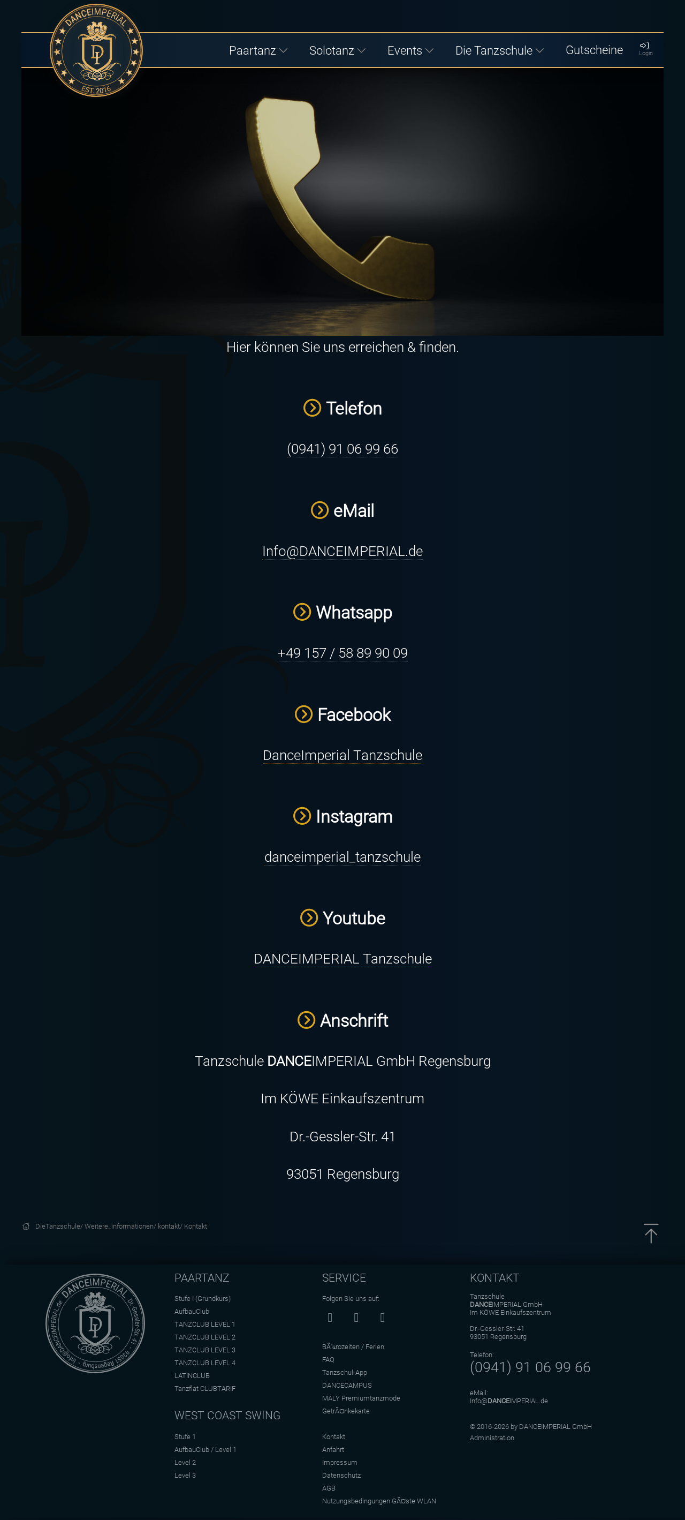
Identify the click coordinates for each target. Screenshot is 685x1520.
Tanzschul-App (344, 1372)
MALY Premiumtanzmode (361, 1398)
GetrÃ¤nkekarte (346, 1411)
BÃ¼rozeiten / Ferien (353, 1347)
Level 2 (185, 1462)
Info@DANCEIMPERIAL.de (342, 551)
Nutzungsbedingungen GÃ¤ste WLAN (379, 1501)
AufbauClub (191, 1311)
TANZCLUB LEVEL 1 (204, 1324)
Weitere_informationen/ (121, 1226)
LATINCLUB (192, 1376)
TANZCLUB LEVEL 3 (204, 1350)
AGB (329, 1488)
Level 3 (185, 1475)
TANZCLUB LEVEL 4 (204, 1363)
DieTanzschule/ (60, 1226)
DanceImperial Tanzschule (342, 755)
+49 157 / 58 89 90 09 (343, 653)
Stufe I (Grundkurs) (202, 1299)
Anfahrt (333, 1450)
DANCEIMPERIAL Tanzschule (343, 959)
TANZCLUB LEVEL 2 (204, 1337)
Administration (492, 1438)
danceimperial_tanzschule (342, 857)
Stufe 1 (185, 1437)
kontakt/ (171, 1226)
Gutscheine (594, 50)
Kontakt (195, 1226)
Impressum (339, 1462)
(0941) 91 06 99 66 (342, 449)
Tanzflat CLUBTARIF (204, 1388)
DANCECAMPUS (347, 1385)
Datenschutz (341, 1475)
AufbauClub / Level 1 (205, 1450)
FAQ (328, 1360)
